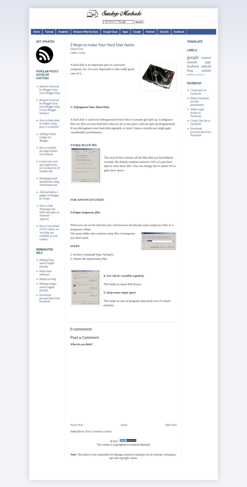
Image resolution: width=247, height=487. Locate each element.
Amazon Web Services (85, 31)
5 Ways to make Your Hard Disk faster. (102, 45)
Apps (125, 31)
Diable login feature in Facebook (197, 112)
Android (150, 31)
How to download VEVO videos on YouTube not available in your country (49, 232)
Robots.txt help (47, 279)
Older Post (171, 424)
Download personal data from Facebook (49, 298)
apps (208, 62)
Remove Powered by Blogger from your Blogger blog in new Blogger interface (49, 107)
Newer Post (76, 424)
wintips (81, 52)
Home (36, 31)
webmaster (200, 74)
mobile (206, 70)
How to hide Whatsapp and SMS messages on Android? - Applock (49, 212)
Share (73, 48)
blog (190, 70)
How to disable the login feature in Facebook (48, 151)
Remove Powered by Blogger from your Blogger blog (49, 89)
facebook (193, 66)
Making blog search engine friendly (47, 263)
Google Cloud (110, 31)
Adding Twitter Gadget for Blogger (47, 137)
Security (164, 31)
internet (192, 62)
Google (137, 31)
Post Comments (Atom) (98, 431)
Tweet (80, 48)
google (193, 57)
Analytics (63, 31)
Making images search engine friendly (47, 287)
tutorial (206, 57)
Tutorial (49, 31)
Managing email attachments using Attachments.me (49, 181)
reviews (191, 74)
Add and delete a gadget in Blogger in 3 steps (49, 195)
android (206, 66)
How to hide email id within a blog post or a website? (49, 123)
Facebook (179, 31)
